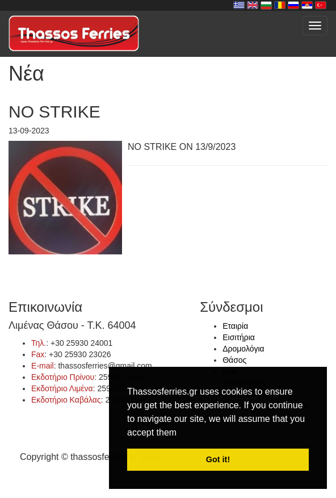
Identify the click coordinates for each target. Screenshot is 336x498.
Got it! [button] (218, 459)
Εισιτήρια (238, 337)
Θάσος (234, 360)
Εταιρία (235, 325)
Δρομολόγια (243, 348)
